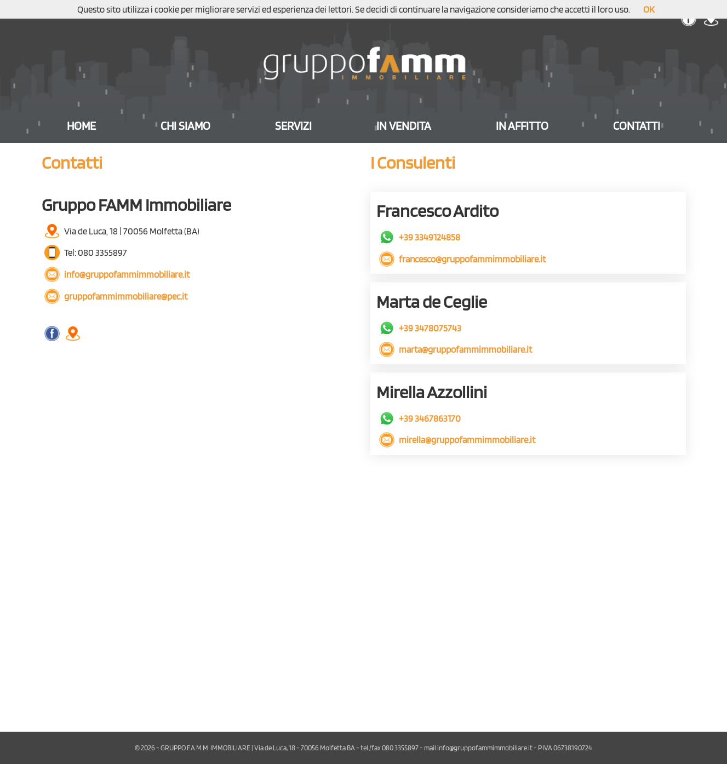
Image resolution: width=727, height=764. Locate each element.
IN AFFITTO (522, 126)
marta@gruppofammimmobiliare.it (455, 349)
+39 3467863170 (420, 418)
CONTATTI (636, 126)
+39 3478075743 (420, 328)
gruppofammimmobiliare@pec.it (115, 296)
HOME (81, 126)
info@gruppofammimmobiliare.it (117, 274)
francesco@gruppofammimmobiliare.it (462, 259)
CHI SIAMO (185, 126)
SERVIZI (293, 126)
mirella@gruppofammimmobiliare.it (457, 439)
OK (649, 9)
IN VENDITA (403, 126)
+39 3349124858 (419, 237)
